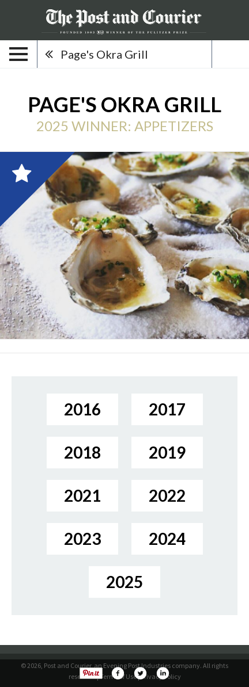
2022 (167, 495)
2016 (82, 409)
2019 (167, 452)
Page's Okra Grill (104, 54)
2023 (82, 538)
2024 (167, 538)
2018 (82, 452)
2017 (167, 409)
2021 (82, 495)
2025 (124, 581)
